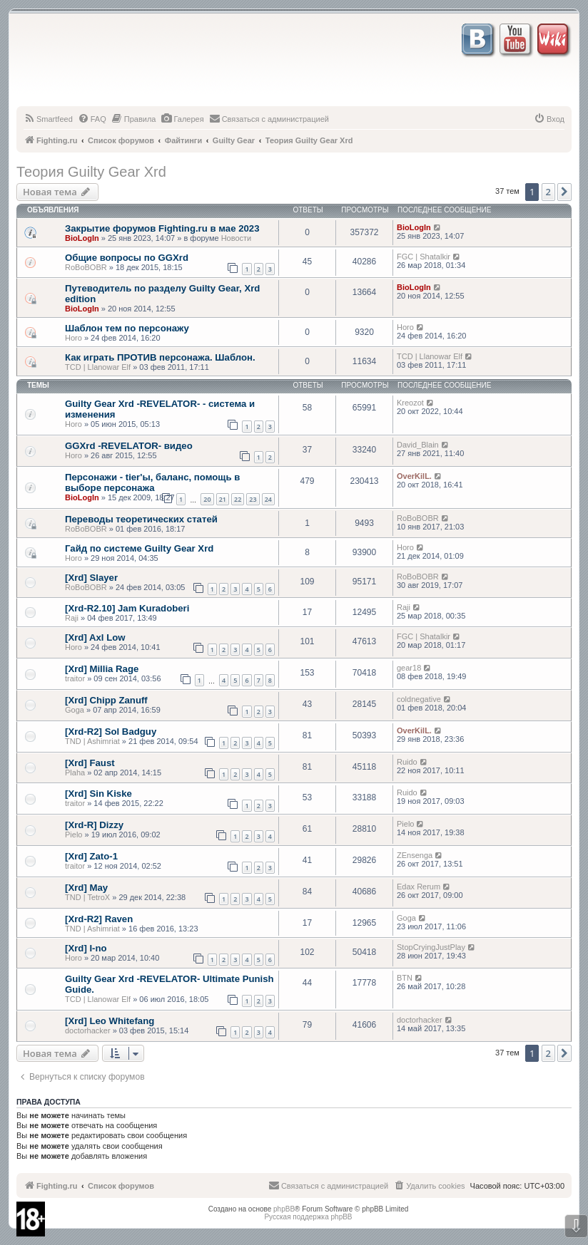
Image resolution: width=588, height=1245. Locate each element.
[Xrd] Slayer (91, 577)
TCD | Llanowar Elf (98, 367)
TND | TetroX (87, 897)
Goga (74, 710)
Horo (73, 338)
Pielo (73, 834)
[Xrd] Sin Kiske (98, 793)
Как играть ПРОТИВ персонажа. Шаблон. (160, 357)
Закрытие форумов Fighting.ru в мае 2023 (162, 228)
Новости (236, 238)
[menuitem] (48, 119)
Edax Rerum (418, 886)
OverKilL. (414, 476)
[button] (564, 191)
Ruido (407, 762)
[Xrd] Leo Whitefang (109, 1021)
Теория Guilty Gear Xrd (91, 172)
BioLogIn (82, 238)
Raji (71, 618)
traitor (75, 678)
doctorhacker (88, 1030)
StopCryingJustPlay (431, 947)
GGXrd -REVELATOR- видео (129, 445)
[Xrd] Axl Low (95, 637)
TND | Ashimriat (92, 741)
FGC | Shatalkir (423, 256)
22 (237, 499)
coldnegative (419, 699)
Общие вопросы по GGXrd (126, 257)
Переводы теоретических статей (141, 519)
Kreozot (410, 402)
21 (222, 499)
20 (207, 499)
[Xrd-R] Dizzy (94, 825)
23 (252, 499)
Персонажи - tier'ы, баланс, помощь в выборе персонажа (152, 482)
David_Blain (418, 444)
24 (268, 499)
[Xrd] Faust (90, 763)
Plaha (75, 772)
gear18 (409, 667)
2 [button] (548, 191)
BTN (404, 977)
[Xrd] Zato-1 (91, 856)
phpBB (284, 1209)
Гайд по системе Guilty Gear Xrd (139, 548)
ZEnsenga (414, 855)
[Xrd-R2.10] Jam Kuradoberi (127, 608)
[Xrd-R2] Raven (99, 919)
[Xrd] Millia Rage (101, 668)
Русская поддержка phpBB (308, 1217)
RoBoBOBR (86, 267)
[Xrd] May (86, 887)
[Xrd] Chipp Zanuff (106, 700)
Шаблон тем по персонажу (127, 328)
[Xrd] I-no (86, 948)
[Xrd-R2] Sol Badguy (110, 731)
